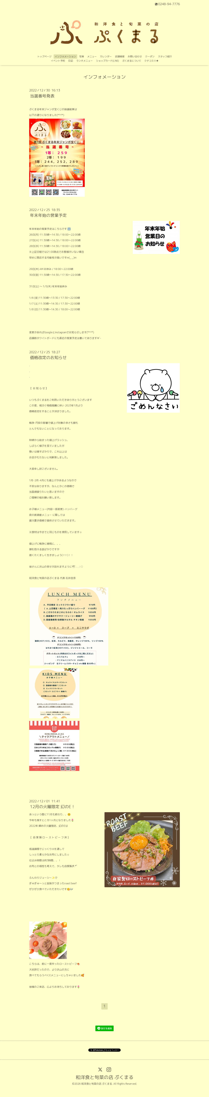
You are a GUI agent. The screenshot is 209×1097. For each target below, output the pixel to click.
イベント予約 (58, 60)
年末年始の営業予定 (48, 215)
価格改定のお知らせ (48, 357)
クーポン (150, 56)
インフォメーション (65, 56)
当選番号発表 (42, 95)
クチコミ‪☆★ (151, 60)
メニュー (92, 56)
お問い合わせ (135, 56)
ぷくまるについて (131, 60)
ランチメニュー (84, 60)
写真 (81, 56)
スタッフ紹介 (165, 56)
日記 (70, 60)
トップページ (44, 56)
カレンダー (106, 56)
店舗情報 (119, 56)
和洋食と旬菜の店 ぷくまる (104, 1077)
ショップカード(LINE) (107, 60)
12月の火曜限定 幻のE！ (52, 806)
